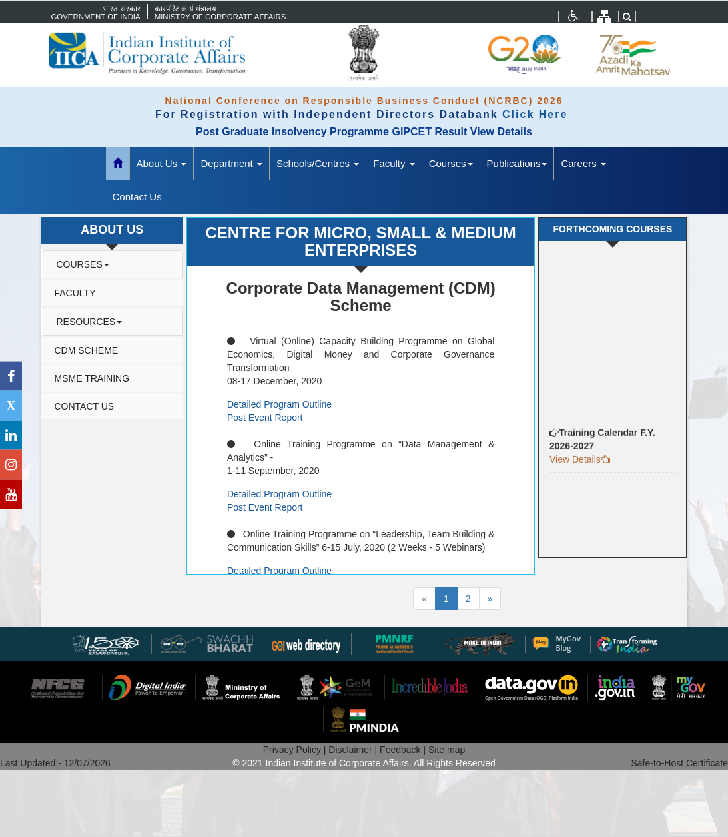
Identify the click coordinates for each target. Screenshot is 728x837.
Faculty (394, 163)
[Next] (490, 598)
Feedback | (404, 749)
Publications (517, 163)
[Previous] (424, 598)
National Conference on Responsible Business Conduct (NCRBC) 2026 (364, 100)
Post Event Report (265, 417)
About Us (162, 163)
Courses (451, 163)
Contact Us (137, 196)
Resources (90, 321)
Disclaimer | (354, 749)
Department (231, 163)
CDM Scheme (87, 350)
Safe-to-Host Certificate (680, 763)
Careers (583, 163)
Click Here (534, 114)
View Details (501, 131)
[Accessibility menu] (574, 16)
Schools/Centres (317, 163)
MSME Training (92, 378)
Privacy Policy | (296, 749)
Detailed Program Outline (279, 404)
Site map (446, 749)
